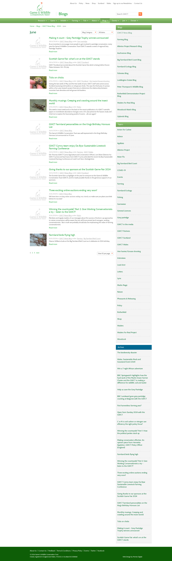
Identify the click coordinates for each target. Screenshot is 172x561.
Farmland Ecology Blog (126, 66)
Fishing (120, 197)
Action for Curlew (124, 130)
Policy (81, 3)
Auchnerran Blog (124, 53)
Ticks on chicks (56, 77)
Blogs (38, 26)
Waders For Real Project (127, 332)
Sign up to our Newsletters (122, 3)
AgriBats (120, 143)
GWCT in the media (125, 224)
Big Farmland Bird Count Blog (129, 60)
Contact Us (138, 3)
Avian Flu (121, 157)
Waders (120, 326)
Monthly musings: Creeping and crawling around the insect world (78, 102)
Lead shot (121, 265)
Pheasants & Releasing (126, 299)
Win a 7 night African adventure (130, 368)
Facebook (101, 551)
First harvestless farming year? (129, 405)
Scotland (101, 3)
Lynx (119, 278)
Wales (109, 3)
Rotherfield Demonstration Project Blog (131, 94)
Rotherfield (121, 312)
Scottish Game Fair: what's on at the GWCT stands (74, 58)
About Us (73, 3)
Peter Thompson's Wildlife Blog (130, 87)
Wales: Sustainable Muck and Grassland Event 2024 (129, 360)
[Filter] (89, 32)
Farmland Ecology (124, 190)
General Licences (124, 211)
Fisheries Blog (122, 73)
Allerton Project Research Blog (129, 46)
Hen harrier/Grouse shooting (99, 81)
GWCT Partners (123, 231)
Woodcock (121, 339)
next (37, 253)
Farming (80, 152)
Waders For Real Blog (126, 103)
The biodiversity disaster (127, 352)
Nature (120, 292)
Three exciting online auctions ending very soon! (73, 190)
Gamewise (121, 204)
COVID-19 (121, 170)
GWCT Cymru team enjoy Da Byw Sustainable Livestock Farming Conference (77, 147)
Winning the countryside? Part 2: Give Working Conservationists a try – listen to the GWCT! (80, 210)
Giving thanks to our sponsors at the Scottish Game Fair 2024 (80, 169)
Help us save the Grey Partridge (130, 389)
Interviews (121, 258)
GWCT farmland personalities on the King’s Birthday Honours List (79, 125)
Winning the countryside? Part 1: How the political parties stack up (132, 432)
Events (120, 177)
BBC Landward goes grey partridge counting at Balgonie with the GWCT (132, 397)
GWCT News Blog (48, 26)
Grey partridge (82, 41)
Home (32, 26)
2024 (59, 26)
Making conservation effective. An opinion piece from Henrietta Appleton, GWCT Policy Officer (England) (130, 444)
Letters (120, 272)
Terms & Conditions (64, 551)
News (87, 3)
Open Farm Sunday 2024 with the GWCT (131, 413)
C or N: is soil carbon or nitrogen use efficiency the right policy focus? (131, 422)
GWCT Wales (88, 152)
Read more (53, 52)
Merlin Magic (122, 285)
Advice (120, 136)
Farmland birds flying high (62, 235)
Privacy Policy (77, 551)
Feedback (51, 551)
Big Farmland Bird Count (92, 238)
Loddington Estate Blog (126, 80)
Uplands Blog (122, 116)
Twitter (93, 551)
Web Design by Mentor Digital (132, 557)
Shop (94, 3)
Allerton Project (123, 150)
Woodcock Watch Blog (126, 109)
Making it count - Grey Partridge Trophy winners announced (78, 37)
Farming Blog (122, 39)
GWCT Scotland (83, 62)
